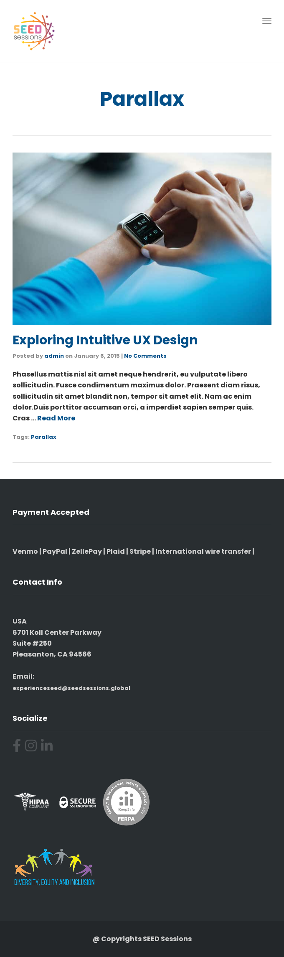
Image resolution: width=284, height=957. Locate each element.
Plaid (115, 551)
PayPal (55, 551)
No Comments (145, 356)
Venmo (25, 551)
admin (54, 356)
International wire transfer (203, 551)
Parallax (43, 437)
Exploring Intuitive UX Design (105, 340)
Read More (56, 418)
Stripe (140, 551)
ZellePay (87, 551)
